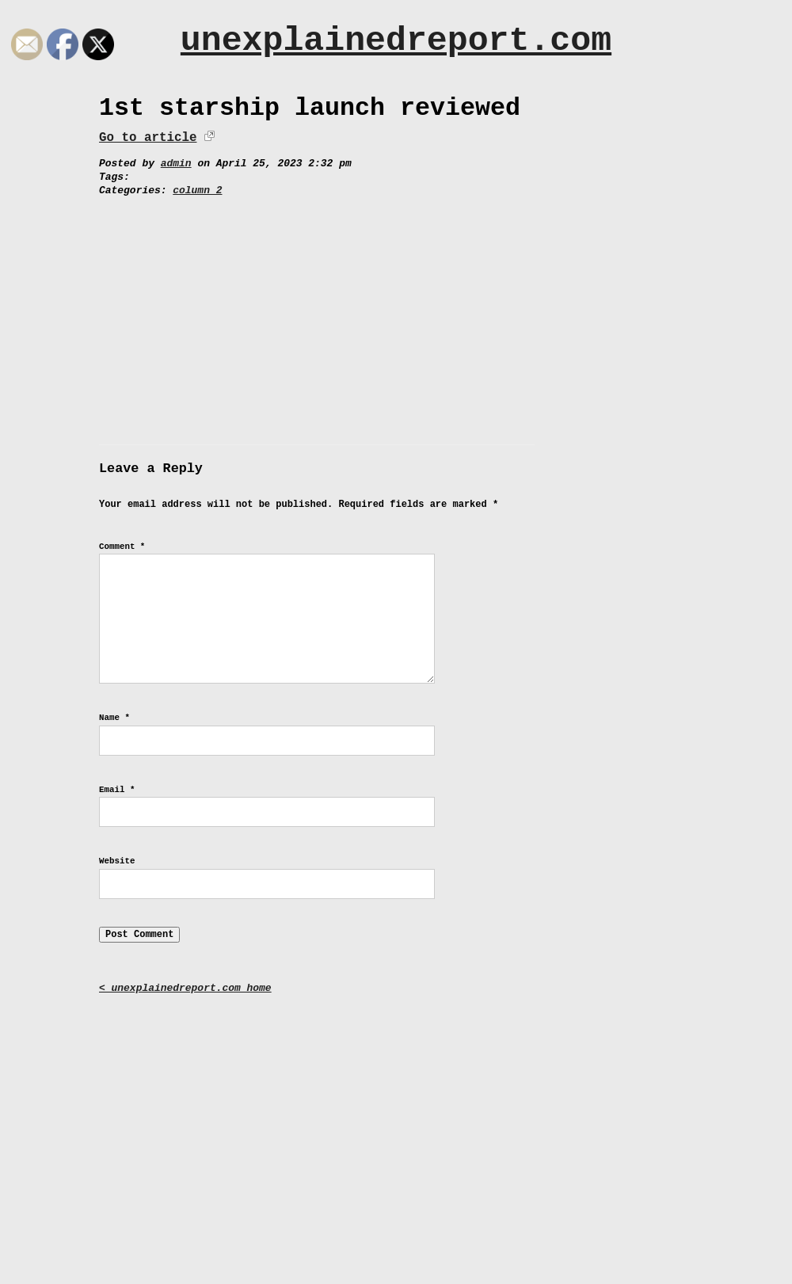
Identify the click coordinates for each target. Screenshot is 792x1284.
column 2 (197, 190)
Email (117, 789)
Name (114, 717)
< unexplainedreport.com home (185, 988)
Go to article (147, 138)
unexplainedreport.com (396, 41)
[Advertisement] (396, 316)
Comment (122, 546)
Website (117, 861)
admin (176, 164)
